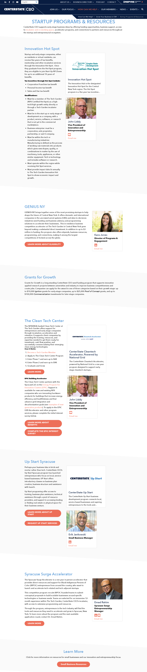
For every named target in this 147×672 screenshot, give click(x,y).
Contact (111, 2)
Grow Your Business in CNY (106, 17)
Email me (98, 142)
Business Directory (83, 2)
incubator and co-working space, (40, 32)
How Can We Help (88, 9)
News (123, 9)
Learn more (35, 327)
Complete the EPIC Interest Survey (48, 368)
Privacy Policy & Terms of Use (130, 669)
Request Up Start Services (43, 457)
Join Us (54, 9)
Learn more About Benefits (44, 361)
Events (134, 9)
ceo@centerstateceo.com (15, 658)
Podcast (100, 2)
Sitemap (112, 669)
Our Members (109, 9)
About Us (65, 2)
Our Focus (68, 9)
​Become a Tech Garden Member (41, 307)
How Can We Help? (85, 17)
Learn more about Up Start (44, 450)
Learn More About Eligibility (45, 209)
